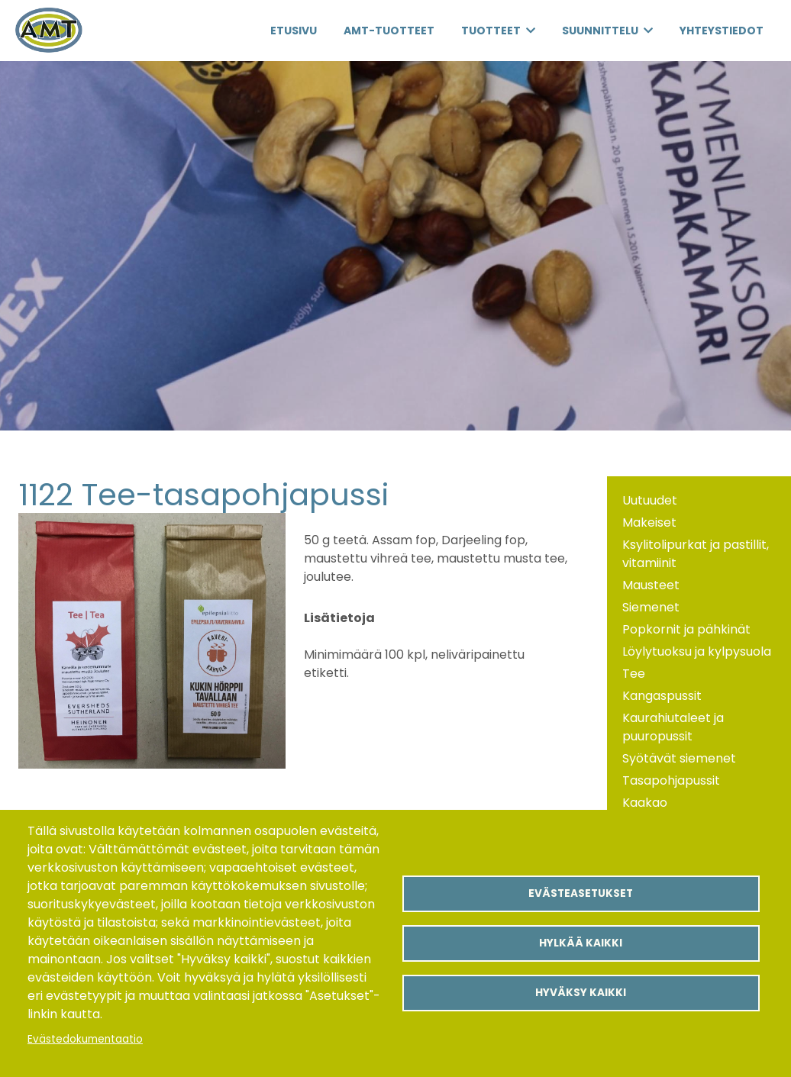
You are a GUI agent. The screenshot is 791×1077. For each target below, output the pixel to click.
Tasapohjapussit (671, 780)
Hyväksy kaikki (580, 992)
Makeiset (649, 522)
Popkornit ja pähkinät (686, 629)
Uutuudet (649, 500)
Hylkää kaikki (580, 943)
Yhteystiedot (722, 30)
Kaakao (644, 802)
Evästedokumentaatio (85, 1039)
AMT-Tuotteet (389, 30)
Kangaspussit (662, 696)
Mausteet (651, 585)
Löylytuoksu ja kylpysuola (696, 651)
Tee (633, 673)
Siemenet (651, 607)
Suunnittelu (600, 30)
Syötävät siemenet (679, 758)
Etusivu (293, 30)
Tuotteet (491, 30)
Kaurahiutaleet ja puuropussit (673, 727)
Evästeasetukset (580, 893)
